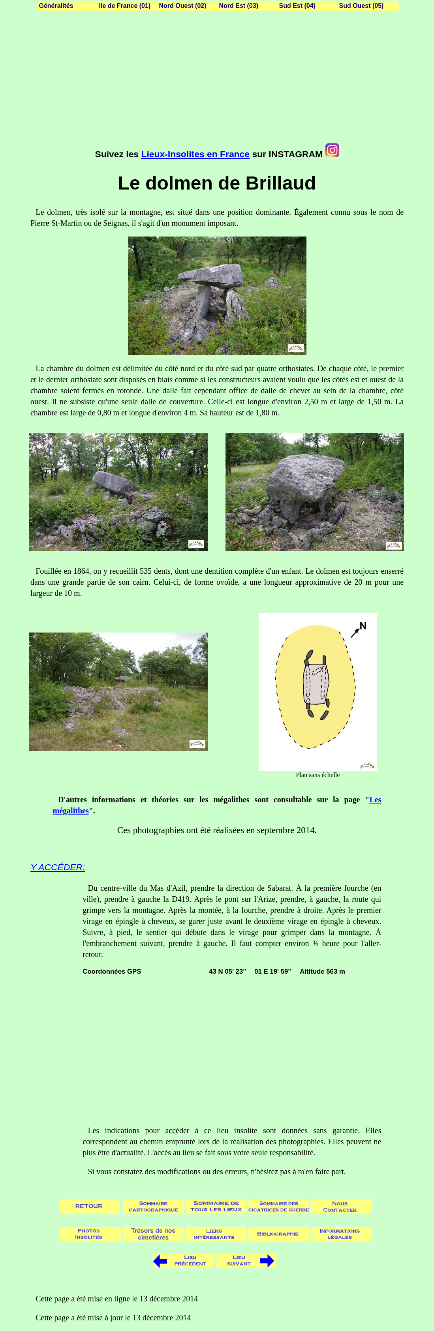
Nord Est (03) (239, 5)
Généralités (56, 5)
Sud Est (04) (297, 5)
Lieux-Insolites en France (195, 154)
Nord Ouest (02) (183, 5)
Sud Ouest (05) (361, 5)
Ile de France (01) (125, 5)
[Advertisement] (217, 79)
